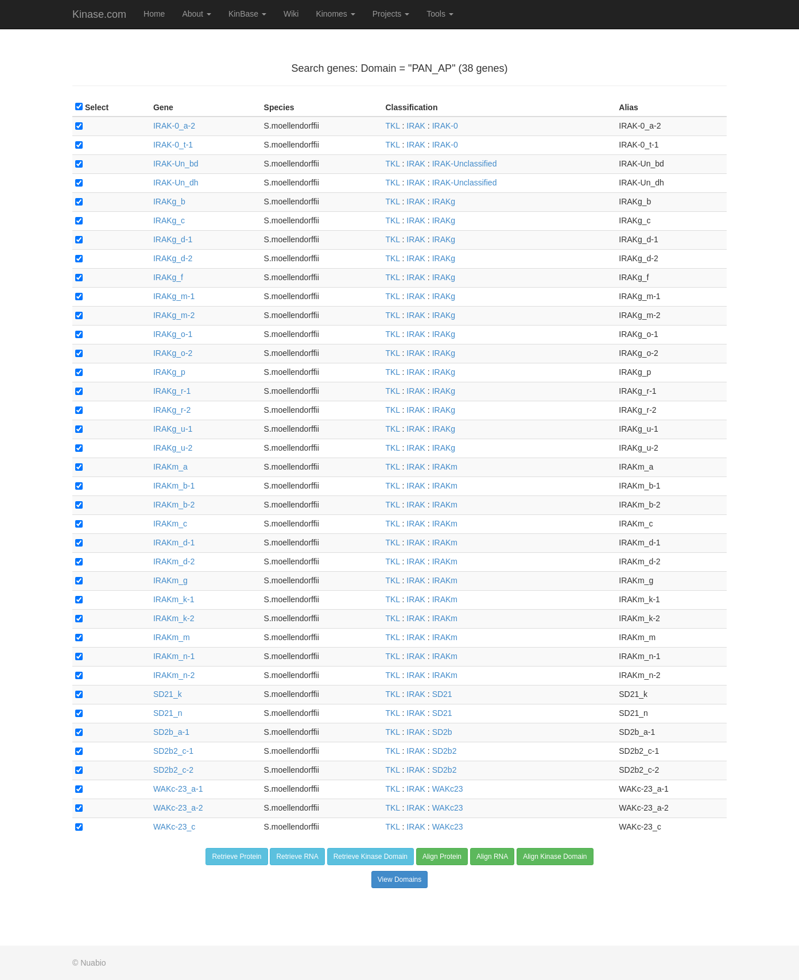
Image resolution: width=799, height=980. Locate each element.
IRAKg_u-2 (172, 447)
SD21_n (168, 713)
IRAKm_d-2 (174, 561)
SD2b (442, 732)
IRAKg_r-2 (172, 410)
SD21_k (167, 694)
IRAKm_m (171, 637)
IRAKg (443, 201)
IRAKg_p (169, 372)
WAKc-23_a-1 (178, 788)
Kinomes (335, 13)
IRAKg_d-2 (172, 258)
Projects (391, 13)
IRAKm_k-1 (174, 599)
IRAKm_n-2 (174, 675)
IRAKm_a (170, 466)
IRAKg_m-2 (174, 315)
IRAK (415, 125)
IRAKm (444, 466)
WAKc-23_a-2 (178, 807)
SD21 (442, 694)
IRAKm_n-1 (174, 656)
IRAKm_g (170, 580)
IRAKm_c (170, 523)
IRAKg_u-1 (172, 428)
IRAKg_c (169, 220)
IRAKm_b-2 (174, 504)
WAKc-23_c (174, 826)
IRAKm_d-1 (174, 542)
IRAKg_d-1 (172, 239)
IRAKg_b (169, 201)
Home (154, 13)
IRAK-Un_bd (176, 163)
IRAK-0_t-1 (173, 144)
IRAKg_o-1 (172, 334)
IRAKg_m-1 (174, 296)
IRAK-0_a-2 (174, 125)
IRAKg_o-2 (172, 353)
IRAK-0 (445, 125)
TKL (392, 125)
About (196, 13)
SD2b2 (444, 751)
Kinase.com (99, 14)
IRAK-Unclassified (464, 163)
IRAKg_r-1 (172, 391)
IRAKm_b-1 (174, 485)
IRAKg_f (168, 277)
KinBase (247, 13)
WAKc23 (447, 788)
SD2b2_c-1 (173, 751)
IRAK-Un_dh (176, 182)
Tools (439, 13)
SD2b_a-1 (171, 732)
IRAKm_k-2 (174, 618)
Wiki (291, 13)
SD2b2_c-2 (173, 769)
